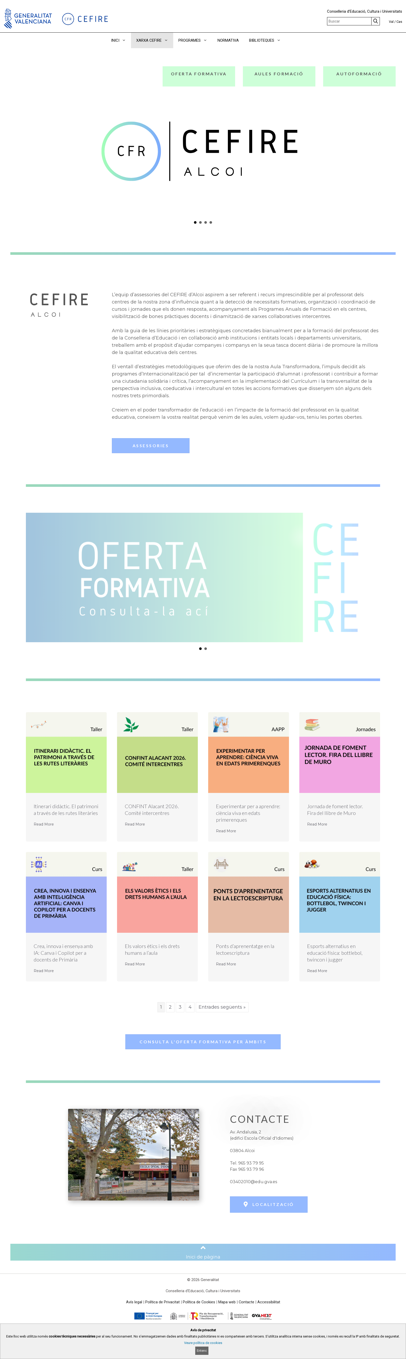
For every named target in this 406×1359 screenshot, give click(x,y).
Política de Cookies (199, 1302)
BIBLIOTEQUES (267, 40)
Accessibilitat (268, 1302)
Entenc (202, 1351)
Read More (44, 824)
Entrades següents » (222, 1007)
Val (391, 22)
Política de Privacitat (162, 1302)
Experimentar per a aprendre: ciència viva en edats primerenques (248, 813)
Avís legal (134, 1302)
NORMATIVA (228, 40)
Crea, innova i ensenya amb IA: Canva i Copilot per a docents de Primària (63, 953)
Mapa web (227, 1302)
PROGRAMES (195, 40)
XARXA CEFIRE (154, 40)
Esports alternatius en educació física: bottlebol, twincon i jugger (335, 953)
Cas (399, 22)
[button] (293, 40)
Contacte (246, 1302)
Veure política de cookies (203, 1343)
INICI (121, 40)
